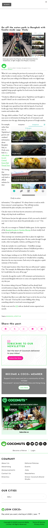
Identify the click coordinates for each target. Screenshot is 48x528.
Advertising (6, 466)
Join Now (24, 387)
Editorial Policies (32, 463)
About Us (5, 463)
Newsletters (30, 473)
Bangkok (9, 316)
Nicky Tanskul (8, 69)
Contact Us (6, 473)
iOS (16, 306)
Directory (5, 477)
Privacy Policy (39, 524)
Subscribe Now (15, 358)
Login (33, 450)
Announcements (8, 470)
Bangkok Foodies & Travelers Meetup (18, 230)
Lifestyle (17, 316)
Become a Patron (20, 450)
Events (27, 466)
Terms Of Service (39, 522)
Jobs (27, 470)
